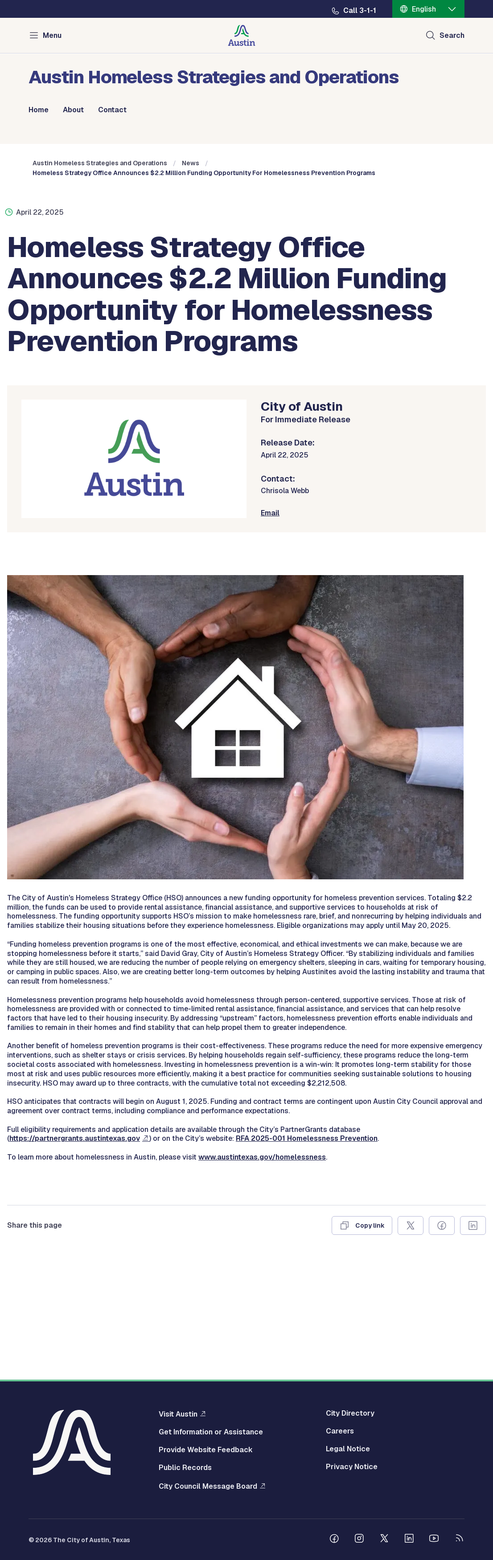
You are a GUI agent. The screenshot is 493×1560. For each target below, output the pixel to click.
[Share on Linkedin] (473, 1340)
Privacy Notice (352, 1466)
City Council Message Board (208, 1486)
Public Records (185, 1467)
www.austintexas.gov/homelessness (262, 1272)
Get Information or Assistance (211, 1432)
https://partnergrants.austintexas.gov (74, 1254)
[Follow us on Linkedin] (409, 1539)
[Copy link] (362, 1340)
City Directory (350, 1413)
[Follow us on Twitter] (384, 1539)
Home (39, 110)
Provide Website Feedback (206, 1450)
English (424, 9)
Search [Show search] (452, 35)
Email (270, 628)
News (190, 278)
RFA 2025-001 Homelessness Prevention (307, 1254)
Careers (340, 1431)
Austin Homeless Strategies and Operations (100, 278)
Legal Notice (348, 1449)
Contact (112, 110)
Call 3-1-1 (359, 10)
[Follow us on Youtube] (434, 1539)
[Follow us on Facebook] (334, 1539)
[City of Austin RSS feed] (459, 1539)
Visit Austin (178, 1414)
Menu (52, 35)
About (73, 110)
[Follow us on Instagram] (359, 1539)
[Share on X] (410, 1340)
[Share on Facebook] (442, 1340)
